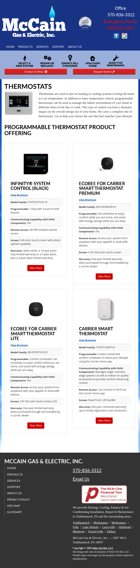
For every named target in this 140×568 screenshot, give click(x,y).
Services (42, 46)
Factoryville (95, 531)
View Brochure (19, 195)
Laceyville (108, 527)
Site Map (13, 505)
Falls (76, 527)
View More (36, 268)
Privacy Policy (18, 499)
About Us (75, 46)
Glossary (14, 512)
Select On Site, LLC (102, 548)
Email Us (81, 478)
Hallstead (125, 527)
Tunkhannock (81, 522)
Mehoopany (119, 522)
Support (58, 46)
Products (25, 46)
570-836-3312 (87, 470)
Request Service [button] (104, 71)
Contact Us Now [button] (35, 71)
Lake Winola (90, 527)
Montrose (79, 531)
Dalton (111, 531)
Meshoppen (100, 522)
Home (10, 46)
